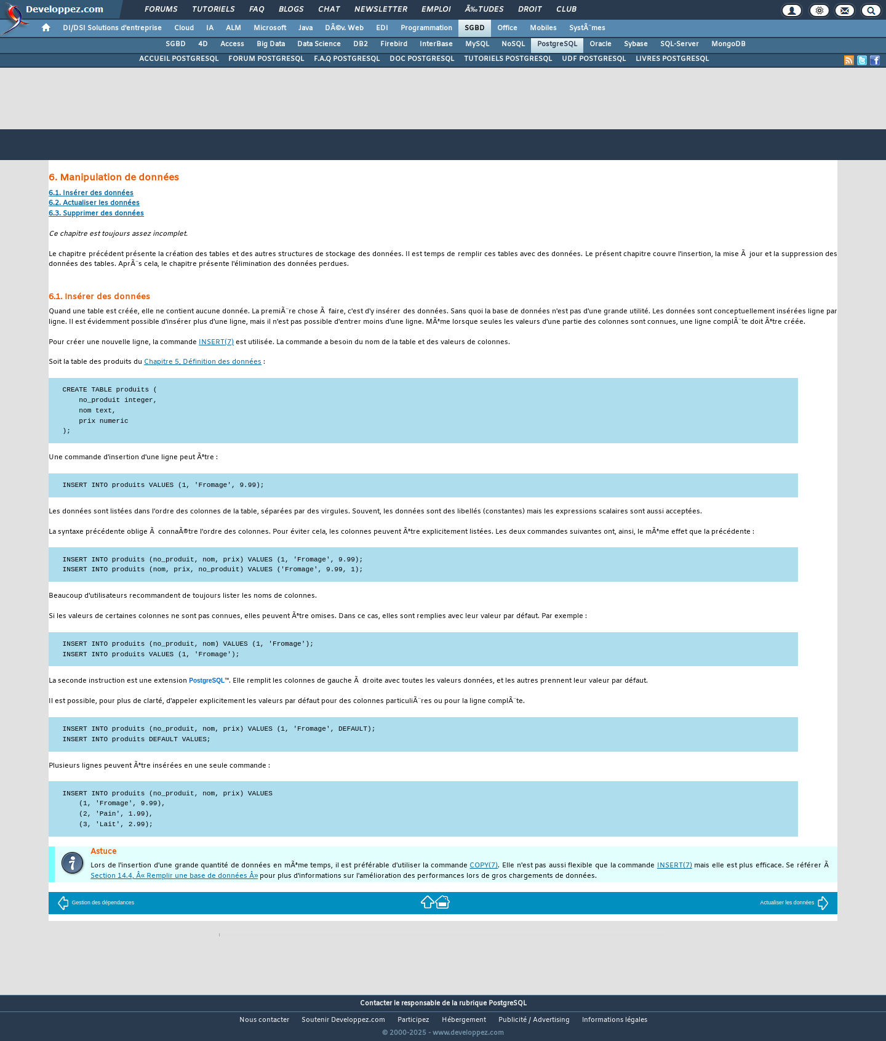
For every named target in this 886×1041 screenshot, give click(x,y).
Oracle (600, 44)
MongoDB (728, 44)
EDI (382, 28)
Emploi (436, 10)
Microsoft (269, 28)
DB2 (360, 44)
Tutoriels (213, 10)
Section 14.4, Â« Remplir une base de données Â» (174, 876)
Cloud (184, 28)
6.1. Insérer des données (91, 193)
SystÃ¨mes (587, 28)
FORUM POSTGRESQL (266, 59)
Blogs (291, 10)
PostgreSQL (557, 44)
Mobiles (543, 28)
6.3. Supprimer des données (96, 214)
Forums (160, 10)
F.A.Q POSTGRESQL (347, 59)
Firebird (393, 44)
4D (203, 44)
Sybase (636, 44)
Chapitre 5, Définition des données (202, 362)
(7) (216, 342)
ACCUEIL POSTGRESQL (178, 59)
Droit (530, 10)
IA (210, 28)
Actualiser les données (794, 902)
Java (305, 28)
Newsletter (380, 10)
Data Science (319, 44)
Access (232, 44)
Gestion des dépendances (95, 902)
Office (507, 28)
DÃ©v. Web (344, 28)
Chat (329, 10)
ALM (233, 28)
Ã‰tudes (484, 10)
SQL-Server (679, 44)
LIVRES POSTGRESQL (672, 59)
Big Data (271, 44)
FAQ (256, 10)
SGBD (475, 28)
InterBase (436, 44)
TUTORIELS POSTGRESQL (508, 59)
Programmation (426, 28)
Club (566, 10)
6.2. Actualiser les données (94, 203)
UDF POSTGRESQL (594, 59)
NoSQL (513, 44)
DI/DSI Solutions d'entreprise (112, 28)
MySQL (477, 44)
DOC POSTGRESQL (421, 59)
